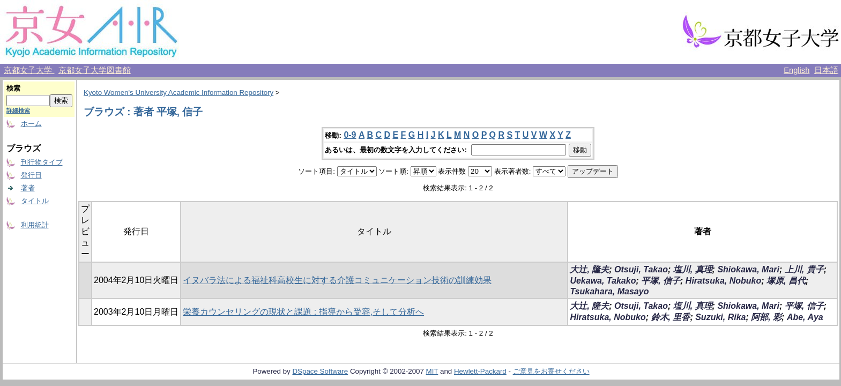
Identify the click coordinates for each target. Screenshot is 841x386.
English (796, 70)
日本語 (826, 70)
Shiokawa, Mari (748, 269)
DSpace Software (320, 371)
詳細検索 (18, 110)
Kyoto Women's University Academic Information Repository (178, 92)
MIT (432, 371)
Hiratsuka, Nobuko (723, 280)
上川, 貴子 (804, 269)
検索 (13, 88)
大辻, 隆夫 (589, 269)
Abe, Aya (805, 317)
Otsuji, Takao (641, 269)
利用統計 (35, 225)
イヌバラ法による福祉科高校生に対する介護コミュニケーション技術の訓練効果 (337, 280)
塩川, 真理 (692, 269)
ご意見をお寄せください (551, 371)
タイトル (35, 201)
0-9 (350, 134)
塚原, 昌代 (786, 280)
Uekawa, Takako (603, 280)
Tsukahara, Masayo (609, 291)
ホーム (31, 124)
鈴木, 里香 (670, 317)
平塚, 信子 (660, 280)
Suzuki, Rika (720, 317)
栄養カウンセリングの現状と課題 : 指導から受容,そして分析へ (303, 311)
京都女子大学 (29, 70)
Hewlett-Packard (480, 371)
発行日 (31, 175)
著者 (28, 188)
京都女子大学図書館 (94, 70)
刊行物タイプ (42, 162)
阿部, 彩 (766, 317)
